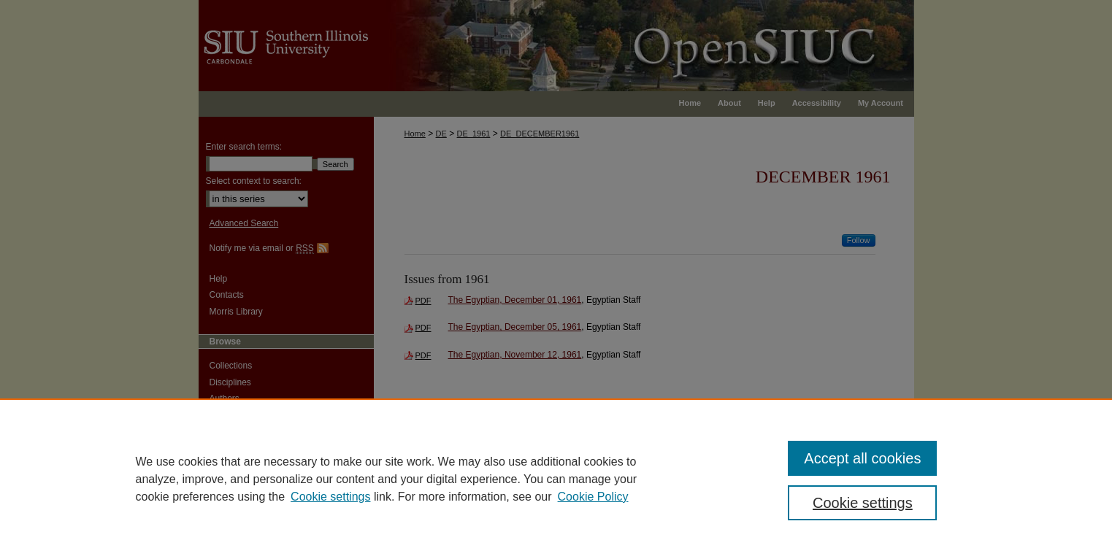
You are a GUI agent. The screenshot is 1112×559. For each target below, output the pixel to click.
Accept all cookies (862, 458)
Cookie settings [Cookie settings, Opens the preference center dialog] (863, 503)
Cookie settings (330, 496)
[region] (556, 478)
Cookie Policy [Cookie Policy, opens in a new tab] (593, 496)
